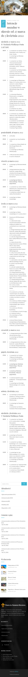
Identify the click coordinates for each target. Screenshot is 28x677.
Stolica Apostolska (7, 654)
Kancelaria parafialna (6, 625)
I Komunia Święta (12, 571)
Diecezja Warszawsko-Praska (10, 656)
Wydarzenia (4, 501)
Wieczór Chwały (12, 577)
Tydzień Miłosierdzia (13, 583)
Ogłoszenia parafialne (7, 494)
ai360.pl (16, 671)
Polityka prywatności (14, 674)
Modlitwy (3, 504)
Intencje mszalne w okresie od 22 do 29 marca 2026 (12, 549)
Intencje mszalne (5, 498)
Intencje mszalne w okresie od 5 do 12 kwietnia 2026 (13, 535)
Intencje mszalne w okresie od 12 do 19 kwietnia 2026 (13, 528)
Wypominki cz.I (5, 508)
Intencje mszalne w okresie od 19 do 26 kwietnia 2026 (13, 522)
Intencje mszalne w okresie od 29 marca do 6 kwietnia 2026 (12, 542)
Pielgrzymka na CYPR (13, 565)
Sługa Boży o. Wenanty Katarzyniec (17, 589)
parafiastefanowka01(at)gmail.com (15, 613)
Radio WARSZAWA (7, 658)
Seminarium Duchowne (8, 659)
